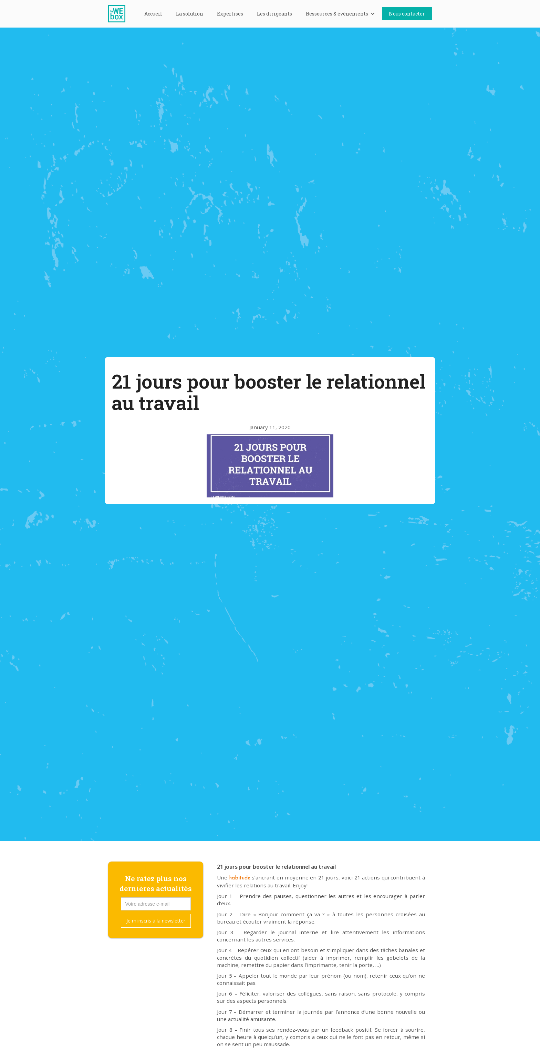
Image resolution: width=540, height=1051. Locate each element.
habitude (239, 878)
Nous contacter (407, 13)
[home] (120, 14)
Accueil (153, 13)
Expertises (230, 13)
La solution (189, 13)
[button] (340, 13)
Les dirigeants (274, 13)
